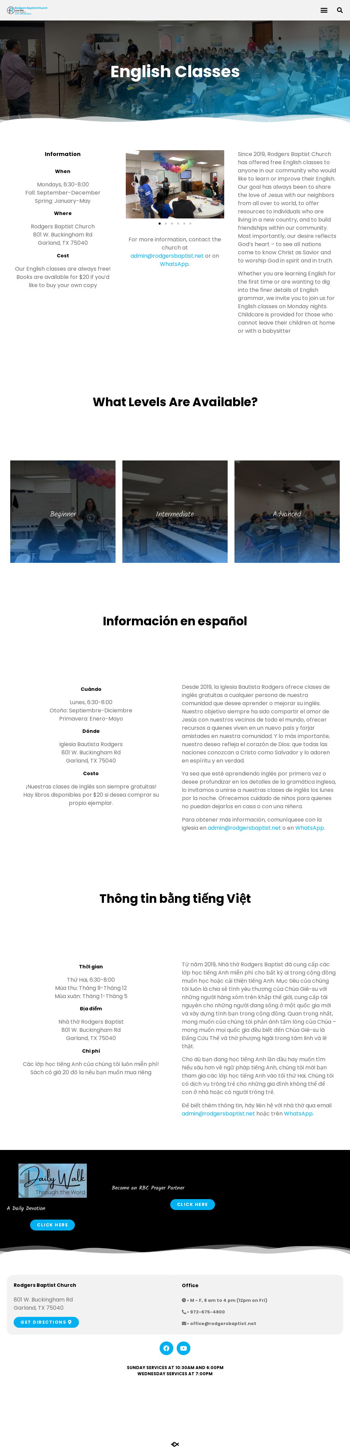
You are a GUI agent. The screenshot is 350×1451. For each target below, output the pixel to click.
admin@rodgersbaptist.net (167, 256)
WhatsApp (174, 264)
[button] (323, 10)
